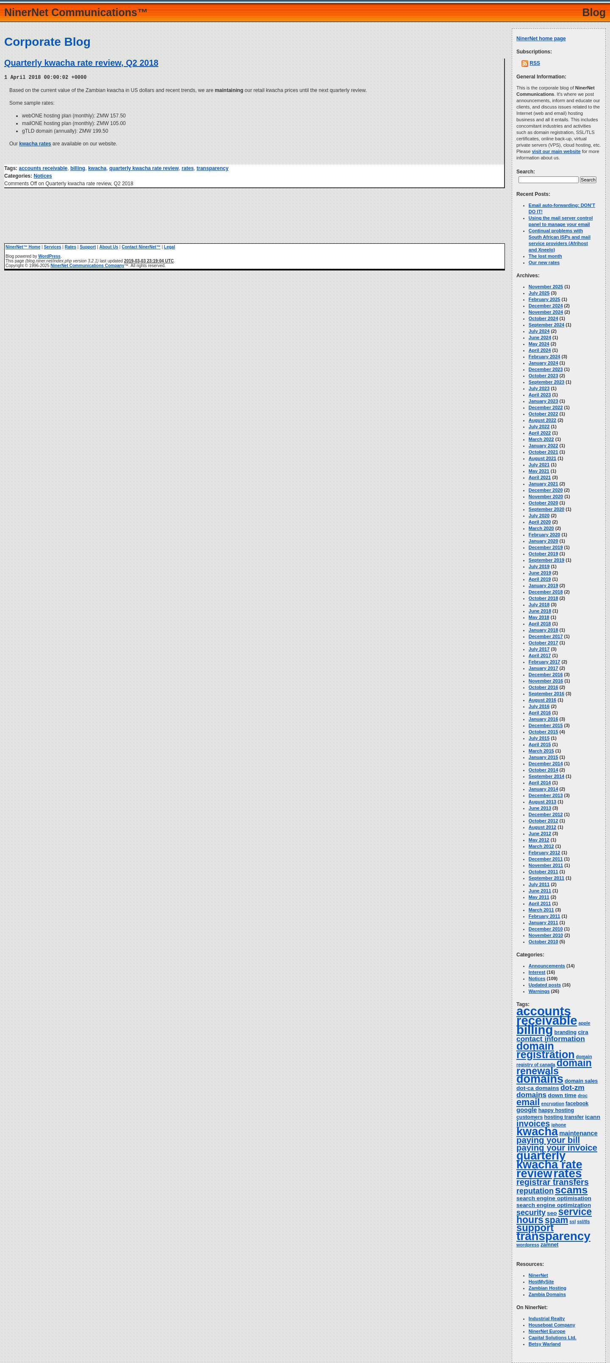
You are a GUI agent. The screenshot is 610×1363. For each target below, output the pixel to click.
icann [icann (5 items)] (592, 1117)
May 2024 (539, 343)
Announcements (547, 965)
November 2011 (546, 865)
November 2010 (546, 935)
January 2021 (543, 483)
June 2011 (540, 890)
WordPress (49, 256)
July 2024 (539, 331)
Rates (70, 246)
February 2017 (544, 661)
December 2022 (546, 407)
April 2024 (540, 350)
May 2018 (539, 617)
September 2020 (546, 509)
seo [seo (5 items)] (552, 1213)
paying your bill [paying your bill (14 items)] (548, 1140)
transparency (212, 168)
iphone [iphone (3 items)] (558, 1124)
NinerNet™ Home (23, 246)
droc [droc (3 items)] (583, 1095)
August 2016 (542, 699)
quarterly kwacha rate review (144, 168)
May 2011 (539, 897)
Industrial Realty (547, 1318)
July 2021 (539, 464)
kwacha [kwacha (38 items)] (537, 1131)
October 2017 (543, 642)
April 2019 (540, 579)
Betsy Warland (545, 1343)
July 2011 (539, 884)
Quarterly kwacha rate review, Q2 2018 (81, 62)
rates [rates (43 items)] (568, 1173)
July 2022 (539, 426)
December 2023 (546, 369)
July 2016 (539, 706)
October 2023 (543, 375)
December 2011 (546, 858)
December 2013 (546, 795)
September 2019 (546, 560)
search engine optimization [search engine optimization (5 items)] (553, 1205)
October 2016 (543, 687)
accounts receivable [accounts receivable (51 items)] (546, 1015)
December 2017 (546, 636)
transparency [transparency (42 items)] (553, 1236)
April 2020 (540, 521)
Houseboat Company (552, 1324)
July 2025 (539, 292)
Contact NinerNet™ (141, 246)
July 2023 (539, 388)
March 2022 (541, 439)
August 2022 (542, 420)
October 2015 (543, 731)
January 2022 (543, 445)
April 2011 (540, 903)
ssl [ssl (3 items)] (572, 1221)
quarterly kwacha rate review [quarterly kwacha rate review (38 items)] (549, 1164)
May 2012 (539, 839)
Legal (169, 246)
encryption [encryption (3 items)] (552, 1103)
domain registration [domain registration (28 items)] (545, 1050)
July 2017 (539, 649)
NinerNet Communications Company (87, 265)
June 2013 (540, 808)
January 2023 (543, 401)
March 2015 (541, 750)
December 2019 (546, 547)
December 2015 (546, 725)
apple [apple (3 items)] (585, 1023)
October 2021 (543, 451)
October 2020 (543, 502)
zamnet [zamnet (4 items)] (549, 1245)
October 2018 (543, 598)
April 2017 (540, 655)
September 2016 (546, 693)
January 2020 (543, 541)
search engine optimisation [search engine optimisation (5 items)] (553, 1198)
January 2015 (543, 757)
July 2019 (539, 566)
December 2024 (546, 305)
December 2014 (546, 763)
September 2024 (546, 324)
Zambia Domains (547, 1294)
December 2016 (546, 674)
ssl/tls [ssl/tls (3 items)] (583, 1221)
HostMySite (541, 1281)
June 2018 (540, 610)
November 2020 (546, 496)
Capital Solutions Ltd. (553, 1337)
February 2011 (544, 916)
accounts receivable (43, 168)
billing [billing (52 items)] (534, 1030)
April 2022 (540, 432)
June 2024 (540, 337)
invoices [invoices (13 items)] (533, 1123)
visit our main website (556, 151)
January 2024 (543, 362)
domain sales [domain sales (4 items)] (581, 1081)
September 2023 (546, 382)
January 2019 (543, 585)
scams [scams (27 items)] (571, 1190)
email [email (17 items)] (528, 1102)
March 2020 (541, 528)
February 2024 (544, 356)
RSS (535, 63)
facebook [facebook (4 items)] (577, 1104)
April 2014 (540, 782)
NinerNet (538, 1275)
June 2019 (540, 572)
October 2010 (543, 941)
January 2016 (543, 719)
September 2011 (546, 878)
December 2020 (546, 490)
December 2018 (546, 591)
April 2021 (540, 477)
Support (88, 246)
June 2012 (540, 833)
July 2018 (539, 604)
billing (77, 168)
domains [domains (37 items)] (539, 1079)
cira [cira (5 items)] (583, 1032)
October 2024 (543, 318)
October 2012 (543, 820)
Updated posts (545, 984)
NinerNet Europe (547, 1331)
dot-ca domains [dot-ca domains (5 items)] (537, 1088)
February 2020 (544, 534)
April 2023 (540, 394)
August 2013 (542, 801)
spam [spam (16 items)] (556, 1220)
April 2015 (540, 744)
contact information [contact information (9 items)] (550, 1038)
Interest (537, 972)
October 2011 (543, 871)
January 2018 (543, 630)
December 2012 (546, 814)
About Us (109, 246)
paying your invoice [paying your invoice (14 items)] (556, 1147)
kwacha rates (35, 143)
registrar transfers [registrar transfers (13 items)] (552, 1182)
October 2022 (543, 413)
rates (188, 168)
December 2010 (546, 928)
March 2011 (541, 909)
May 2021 (539, 471)
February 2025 (544, 299)
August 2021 (542, 458)
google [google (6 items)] (526, 1110)
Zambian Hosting (547, 1288)
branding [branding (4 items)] (565, 1032)
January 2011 (543, 922)
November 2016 (546, 680)
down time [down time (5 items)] (562, 1095)
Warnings (539, 991)
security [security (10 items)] (531, 1212)
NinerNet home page (541, 39)
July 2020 (539, 515)
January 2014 (543, 789)
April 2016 (540, 712)
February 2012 (544, 852)
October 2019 (543, 553)
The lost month (545, 256)
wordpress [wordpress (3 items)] (527, 1244)
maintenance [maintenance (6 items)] (578, 1133)
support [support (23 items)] (535, 1227)
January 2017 (543, 668)
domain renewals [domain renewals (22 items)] (554, 1066)
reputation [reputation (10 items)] (535, 1191)
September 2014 (546, 776)
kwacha (97, 168)
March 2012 (541, 846)
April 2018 (540, 623)
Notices (42, 175)
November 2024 (546, 312)
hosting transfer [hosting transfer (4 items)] (564, 1117)
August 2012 (542, 827)
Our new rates (544, 262)
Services (52, 246)
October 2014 (543, 769)
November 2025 (546, 286)
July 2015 (539, 738)
